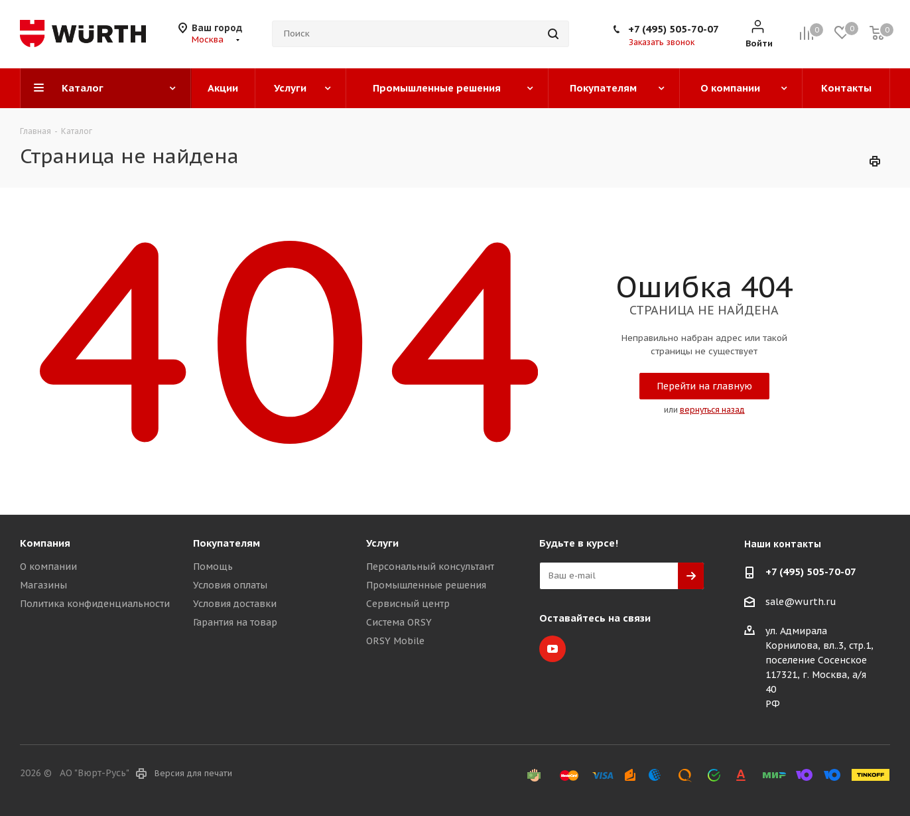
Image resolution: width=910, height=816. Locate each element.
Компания (45, 543)
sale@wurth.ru (800, 602)
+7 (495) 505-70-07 (673, 29)
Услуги (382, 543)
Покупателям (226, 543)
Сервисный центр (408, 604)
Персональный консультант (430, 567)
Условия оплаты (230, 585)
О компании (48, 567)
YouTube (552, 649)
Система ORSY (399, 622)
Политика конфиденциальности (95, 604)
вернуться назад (712, 410)
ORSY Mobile (395, 641)
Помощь (213, 567)
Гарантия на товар (235, 622)
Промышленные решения (426, 585)
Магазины (43, 585)
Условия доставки (235, 604)
